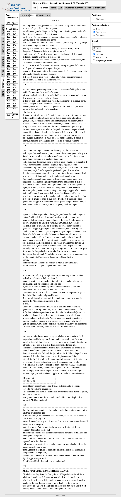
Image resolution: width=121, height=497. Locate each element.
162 (8, 34)
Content (3, 41)
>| (49, 15)
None (3, 93)
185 (8, 95)
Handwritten (3, 62)
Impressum (60, 495)
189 (8, 106)
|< (26, 15)
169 (8, 53)
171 (8, 58)
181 (8, 85)
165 (8, 42)
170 (8, 55)
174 (8, 66)
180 (8, 82)
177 (8, 74)
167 (8, 47)
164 (8, 40)
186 (8, 98)
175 (8, 69)
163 (8, 37)
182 (8, 87)
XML (60, 8)
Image (53, 8)
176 (8, 71)
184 (8, 93)
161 (8, 32)
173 (8, 63)
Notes (3, 72)
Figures (3, 50)
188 (8, 103)
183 (8, 90)
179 (8, 79)
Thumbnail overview (74, 8)
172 (8, 61)
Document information (95, 8)
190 (8, 109)
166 (8, 45)
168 (8, 50)
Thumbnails (3, 30)
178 (8, 77)
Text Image (43, 8)
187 (8, 101)
